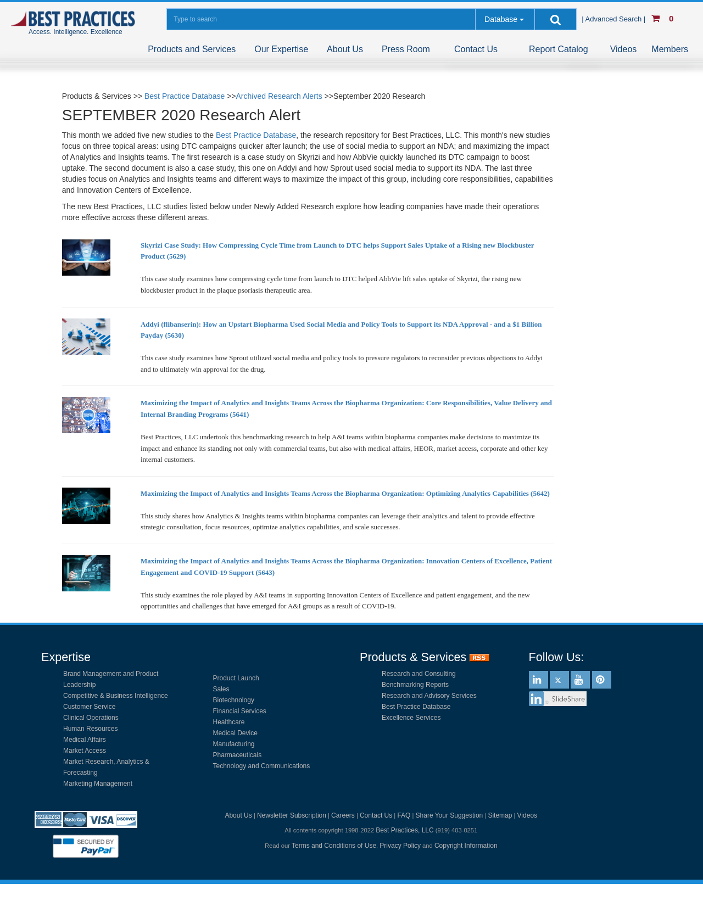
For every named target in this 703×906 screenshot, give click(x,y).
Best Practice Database (184, 96)
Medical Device (235, 733)
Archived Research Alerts (279, 96)
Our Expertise (281, 49)
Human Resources (90, 728)
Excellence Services (411, 718)
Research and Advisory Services (429, 696)
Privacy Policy (400, 845)
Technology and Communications (261, 766)
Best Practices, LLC (404, 830)
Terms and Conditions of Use (334, 845)
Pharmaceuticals (237, 755)
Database (500, 19)
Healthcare (229, 722)
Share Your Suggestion (449, 815)
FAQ (403, 815)
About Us (345, 49)
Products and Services (192, 49)
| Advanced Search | (615, 19)
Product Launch (236, 678)
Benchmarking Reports (415, 685)
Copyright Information (466, 845)
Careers (343, 815)
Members (669, 49)
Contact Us (476, 49)
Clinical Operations (91, 718)
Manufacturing (234, 744)
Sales (221, 689)
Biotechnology (233, 700)
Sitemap (500, 815)
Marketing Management (97, 783)
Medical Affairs (84, 739)
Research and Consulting (419, 674)
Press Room (406, 49)
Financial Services (239, 711)
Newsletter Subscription (291, 815)
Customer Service (89, 707)
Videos (623, 49)
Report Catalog (558, 49)
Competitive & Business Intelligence (115, 696)
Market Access (84, 750)
